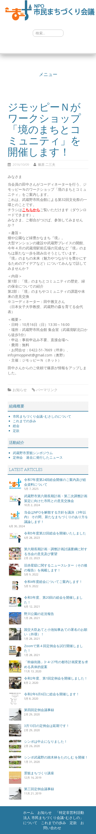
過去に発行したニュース (44, 457)
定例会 (19, 457)
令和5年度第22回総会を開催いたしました (55, 533)
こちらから (31, 210)
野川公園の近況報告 (39, 613)
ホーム (28, 812)
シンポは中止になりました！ (45, 741)
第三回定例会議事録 (39, 789)
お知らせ (20, 389)
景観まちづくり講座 (39, 773)
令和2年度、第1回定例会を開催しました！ (56, 678)
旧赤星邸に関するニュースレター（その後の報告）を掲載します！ (55, 567)
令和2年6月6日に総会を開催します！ (51, 694)
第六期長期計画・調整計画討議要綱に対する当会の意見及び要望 (55, 551)
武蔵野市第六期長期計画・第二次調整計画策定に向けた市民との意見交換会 (55, 498)
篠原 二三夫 (46, 164)
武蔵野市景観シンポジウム (33, 453)
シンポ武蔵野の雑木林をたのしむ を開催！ (56, 757)
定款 (16, 430)
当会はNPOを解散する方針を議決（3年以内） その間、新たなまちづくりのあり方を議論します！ (56, 517)
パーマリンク (47, 389)
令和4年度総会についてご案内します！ (53, 581)
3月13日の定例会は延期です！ (46, 725)
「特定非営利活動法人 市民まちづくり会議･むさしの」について (53, 817)
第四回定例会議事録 (39, 710)
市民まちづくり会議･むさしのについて (42, 416)
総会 (16, 426)
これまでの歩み (24, 421)
